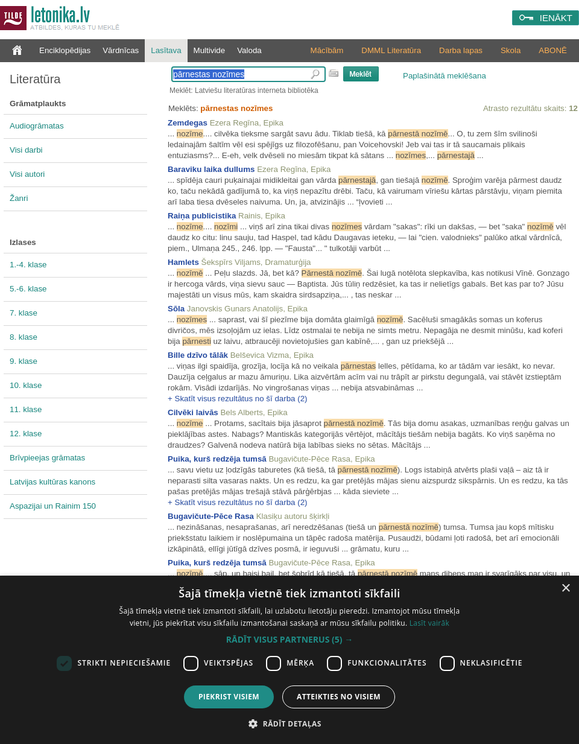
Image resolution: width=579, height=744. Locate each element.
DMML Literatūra (391, 50)
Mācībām (327, 50)
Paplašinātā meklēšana (444, 75)
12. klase (26, 433)
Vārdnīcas (121, 50)
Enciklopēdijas (64, 50)
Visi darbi (26, 149)
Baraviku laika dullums (211, 169)
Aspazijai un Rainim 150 (53, 505)
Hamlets (183, 262)
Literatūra (35, 79)
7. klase (23, 312)
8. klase (23, 337)
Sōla (176, 308)
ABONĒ (553, 50)
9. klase (23, 361)
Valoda (249, 50)
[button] (289, 639)
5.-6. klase (28, 288)
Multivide (210, 50)
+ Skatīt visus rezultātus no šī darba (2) (238, 398)
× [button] (565, 588)
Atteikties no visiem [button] (339, 697)
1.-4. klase (28, 264)
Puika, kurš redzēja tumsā (217, 458)
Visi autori (27, 174)
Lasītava (166, 50)
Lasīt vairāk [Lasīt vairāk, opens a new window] (429, 623)
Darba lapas (460, 50)
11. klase (26, 409)
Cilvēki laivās (193, 412)
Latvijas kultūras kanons (52, 481)
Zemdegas (187, 122)
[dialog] (289, 660)
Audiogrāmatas (37, 125)
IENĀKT (556, 18)
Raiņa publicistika (202, 215)
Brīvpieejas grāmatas (47, 457)
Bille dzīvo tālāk (198, 355)
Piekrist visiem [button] (228, 697)
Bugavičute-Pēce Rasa (211, 516)
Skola (510, 50)
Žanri (19, 198)
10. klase (26, 385)
